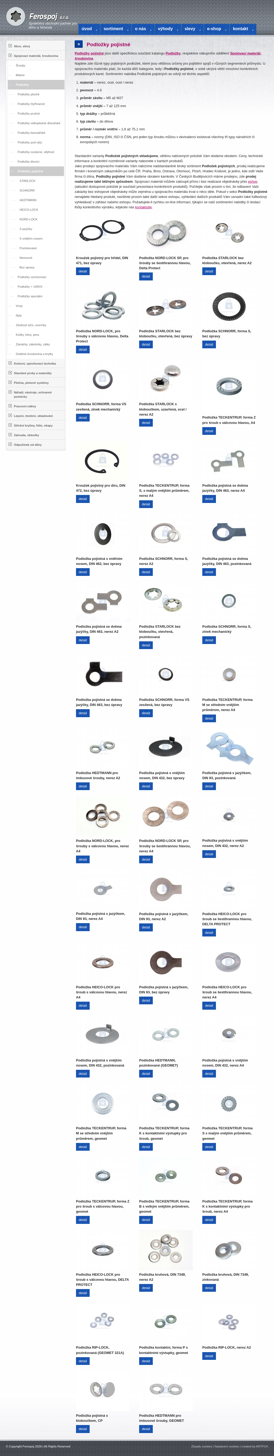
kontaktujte (143, 207)
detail (83, 271)
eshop (252, 181)
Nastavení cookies (227, 1446)
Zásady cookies (201, 1446)
